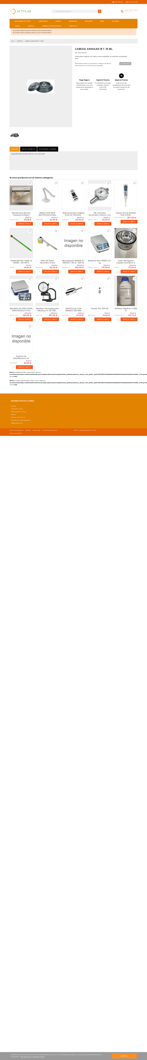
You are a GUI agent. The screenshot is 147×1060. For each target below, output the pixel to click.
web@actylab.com (17, 423)
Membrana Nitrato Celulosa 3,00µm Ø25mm (21, 215)
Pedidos (28, 430)
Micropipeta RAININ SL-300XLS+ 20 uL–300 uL (73, 261)
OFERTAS (31, 26)
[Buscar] (76, 11)
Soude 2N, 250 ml (99, 308)
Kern (102, 21)
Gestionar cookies (39, 1057)
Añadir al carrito (24, 224)
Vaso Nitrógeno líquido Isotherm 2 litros (125, 262)
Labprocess (43, 21)
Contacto (73, 26)
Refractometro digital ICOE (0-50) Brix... (74, 214)
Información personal (16, 430)
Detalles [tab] (14, 149)
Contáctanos (125, 64)
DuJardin (115, 21)
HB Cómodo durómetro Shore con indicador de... (100, 215)
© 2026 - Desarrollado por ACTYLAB (85, 430)
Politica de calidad (16, 433)
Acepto (124, 1056)
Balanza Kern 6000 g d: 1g (99, 261)
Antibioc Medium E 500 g (125, 309)
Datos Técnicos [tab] (28, 149)
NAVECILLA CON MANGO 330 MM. (73, 309)
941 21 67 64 (128, 12)
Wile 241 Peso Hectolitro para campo (47, 262)
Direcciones (36, 430)
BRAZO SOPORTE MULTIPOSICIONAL (47, 214)
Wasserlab (73, 21)
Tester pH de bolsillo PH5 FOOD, (126, 214)
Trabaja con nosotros (51, 26)
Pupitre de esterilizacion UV (21, 357)
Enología (89, 21)
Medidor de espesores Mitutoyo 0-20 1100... (47, 309)
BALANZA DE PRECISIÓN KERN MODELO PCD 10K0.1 (21, 310)
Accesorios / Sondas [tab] (47, 149)
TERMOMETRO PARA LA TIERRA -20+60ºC (21, 261)
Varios (17, 26)
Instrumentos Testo (23, 21)
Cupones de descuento (49, 430)
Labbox (58, 21)
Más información (26, 1057)
